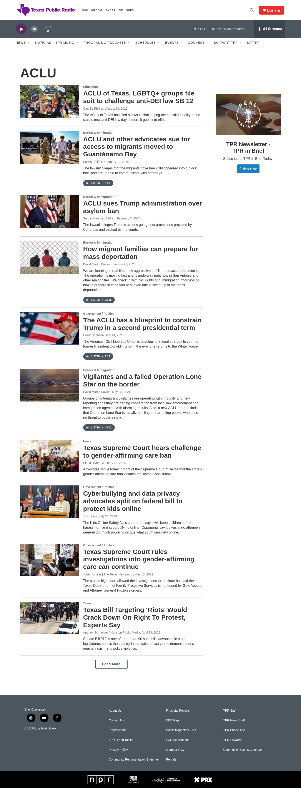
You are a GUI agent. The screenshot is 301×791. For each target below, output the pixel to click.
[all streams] (269, 31)
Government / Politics (99, 316)
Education (90, 89)
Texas (87, 606)
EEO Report (174, 723)
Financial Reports (178, 713)
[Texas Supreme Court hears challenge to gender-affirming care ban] (49, 458)
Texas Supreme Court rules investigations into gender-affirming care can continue (139, 561)
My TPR (253, 45)
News (21, 45)
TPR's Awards (232, 742)
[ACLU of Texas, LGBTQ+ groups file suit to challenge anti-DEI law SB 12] (49, 104)
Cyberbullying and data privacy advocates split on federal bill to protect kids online (133, 503)
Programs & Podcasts (105, 45)
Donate (274, 11)
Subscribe (248, 171)
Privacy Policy (118, 752)
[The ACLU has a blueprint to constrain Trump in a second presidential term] (49, 331)
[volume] (34, 32)
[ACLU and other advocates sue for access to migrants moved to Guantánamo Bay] (49, 150)
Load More (111, 667)
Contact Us (116, 723)
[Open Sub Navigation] (29, 45)
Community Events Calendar (242, 752)
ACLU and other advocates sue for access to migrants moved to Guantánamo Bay (136, 149)
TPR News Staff (234, 723)
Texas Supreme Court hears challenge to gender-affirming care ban (142, 454)
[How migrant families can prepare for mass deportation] (49, 260)
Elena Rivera (92, 465)
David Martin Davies (96, 267)
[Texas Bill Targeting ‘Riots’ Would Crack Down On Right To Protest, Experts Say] (49, 620)
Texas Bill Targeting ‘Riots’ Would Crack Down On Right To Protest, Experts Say (135, 620)
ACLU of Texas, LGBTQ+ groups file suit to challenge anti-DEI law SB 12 (139, 99)
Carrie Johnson (93, 337)
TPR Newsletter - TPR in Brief (248, 150)
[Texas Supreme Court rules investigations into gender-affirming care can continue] (49, 562)
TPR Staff (229, 713)
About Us (115, 713)
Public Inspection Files (181, 732)
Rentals (171, 762)
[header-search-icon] (252, 11)
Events (172, 45)
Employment (117, 732)
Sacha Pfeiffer (92, 164)
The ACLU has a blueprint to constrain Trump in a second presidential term (142, 326)
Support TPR (226, 45)
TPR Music (65, 45)
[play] (21, 31)
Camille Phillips (93, 111)
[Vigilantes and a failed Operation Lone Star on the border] (49, 387)
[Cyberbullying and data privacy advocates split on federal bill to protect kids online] (49, 504)
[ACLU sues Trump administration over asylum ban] (49, 214)
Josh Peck (90, 518)
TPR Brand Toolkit (121, 742)
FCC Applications (177, 742)
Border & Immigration (99, 135)
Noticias (43, 45)
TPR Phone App (234, 732)
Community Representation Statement (134, 762)
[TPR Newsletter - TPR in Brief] (248, 117)
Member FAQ (175, 752)
